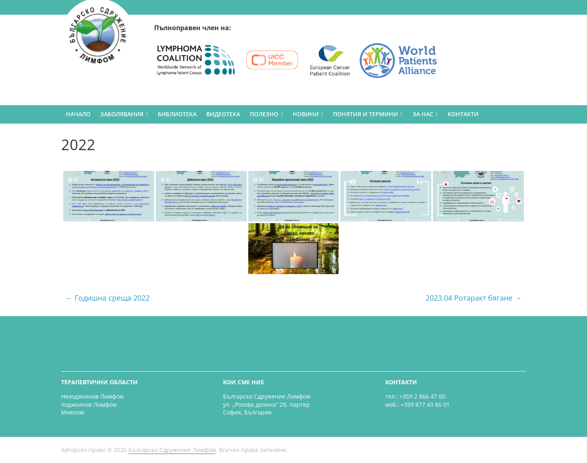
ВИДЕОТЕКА (223, 114)
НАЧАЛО (78, 114)
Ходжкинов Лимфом (89, 404)
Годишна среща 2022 (107, 298)
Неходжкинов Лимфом (92, 396)
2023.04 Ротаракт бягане (474, 298)
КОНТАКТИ (463, 114)
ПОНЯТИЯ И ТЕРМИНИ (365, 114)
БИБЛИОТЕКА (177, 114)
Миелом (72, 412)
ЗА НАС (423, 114)
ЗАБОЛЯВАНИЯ (121, 114)
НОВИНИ (306, 114)
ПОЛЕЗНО (264, 114)
